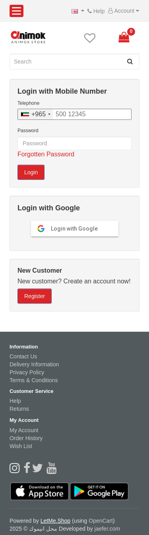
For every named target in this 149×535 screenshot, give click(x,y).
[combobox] (35, 114)
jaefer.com (107, 528)
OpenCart (101, 521)
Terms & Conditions (34, 380)
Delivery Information (34, 364)
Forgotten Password (45, 154)
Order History (26, 438)
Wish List (21, 446)
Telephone (28, 103)
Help (94, 11)
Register (34, 296)
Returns (19, 409)
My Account (24, 430)
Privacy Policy (27, 372)
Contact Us (23, 356)
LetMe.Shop (56, 521)
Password (28, 130)
